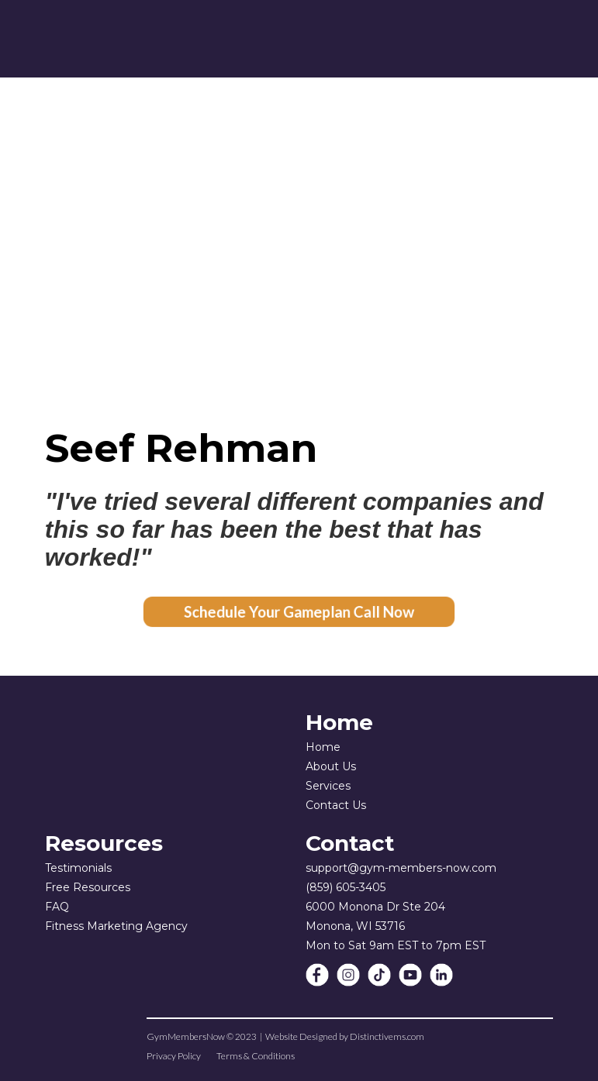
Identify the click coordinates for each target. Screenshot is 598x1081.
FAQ (57, 907)
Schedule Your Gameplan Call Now (299, 611)
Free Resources (87, 887)
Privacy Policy (174, 1056)
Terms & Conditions (255, 1056)
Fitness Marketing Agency (116, 926)
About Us (331, 766)
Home (323, 747)
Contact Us (336, 805)
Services (328, 786)
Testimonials (78, 868)
